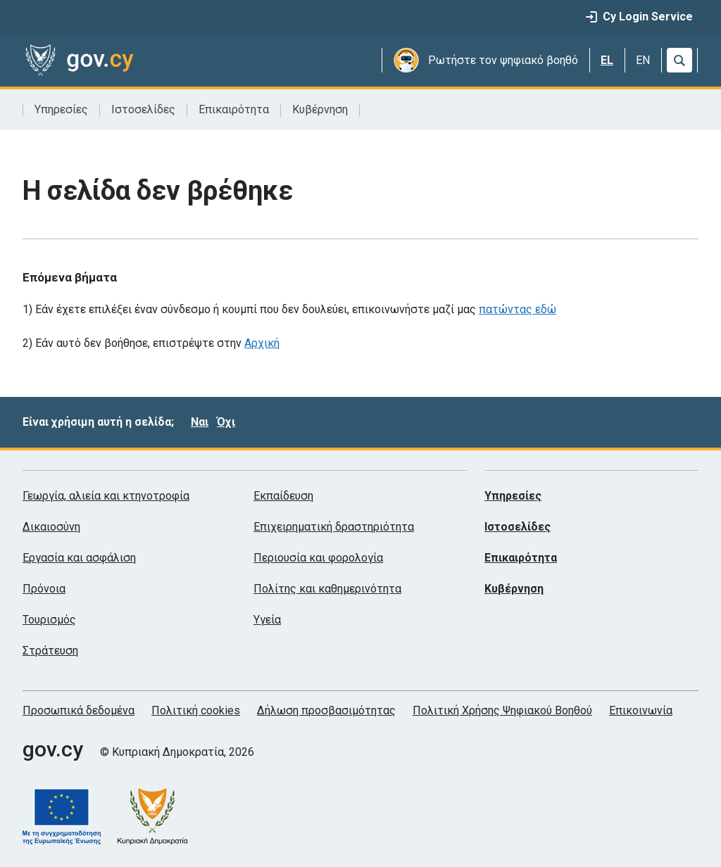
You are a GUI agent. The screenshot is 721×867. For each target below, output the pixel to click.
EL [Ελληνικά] (607, 60)
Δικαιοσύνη (51, 526)
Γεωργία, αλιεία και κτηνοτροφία (106, 495)
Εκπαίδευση (283, 495)
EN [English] (643, 60)
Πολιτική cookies (195, 710)
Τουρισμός (49, 619)
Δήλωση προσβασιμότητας (326, 710)
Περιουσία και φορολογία (318, 557)
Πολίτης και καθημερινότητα (327, 588)
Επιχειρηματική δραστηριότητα (333, 526)
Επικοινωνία (640, 710)
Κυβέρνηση (320, 109)
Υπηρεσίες (61, 109)
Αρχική (262, 343)
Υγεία (267, 619)
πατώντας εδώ (517, 309)
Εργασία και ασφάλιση (79, 557)
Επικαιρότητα (234, 109)
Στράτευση (50, 650)
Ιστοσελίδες (143, 109)
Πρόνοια (44, 588)
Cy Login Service (639, 16)
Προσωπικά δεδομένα (78, 710)
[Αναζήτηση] (679, 60)
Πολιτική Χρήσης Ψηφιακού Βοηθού (502, 710)
